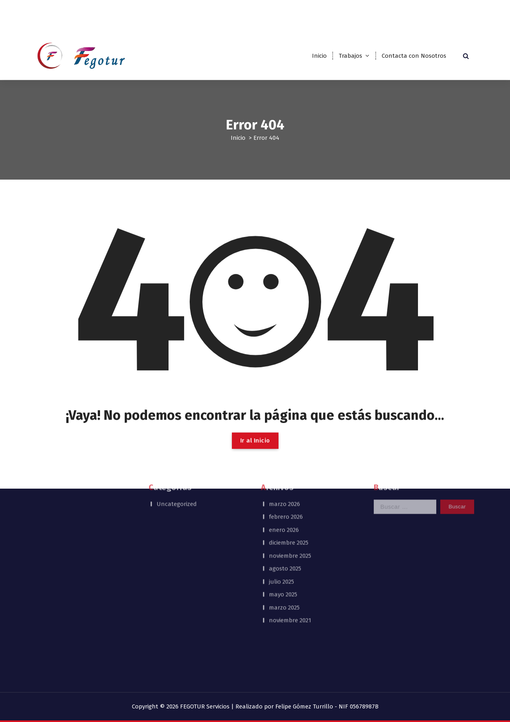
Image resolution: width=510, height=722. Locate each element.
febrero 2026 (286, 443)
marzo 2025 (284, 534)
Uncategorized (177, 430)
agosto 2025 (285, 495)
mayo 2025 (283, 521)
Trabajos (350, 55)
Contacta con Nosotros (414, 55)
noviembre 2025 (290, 482)
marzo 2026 (284, 430)
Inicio (319, 55)
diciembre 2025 (288, 469)
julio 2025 (281, 508)
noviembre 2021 (290, 547)
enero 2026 (284, 456)
